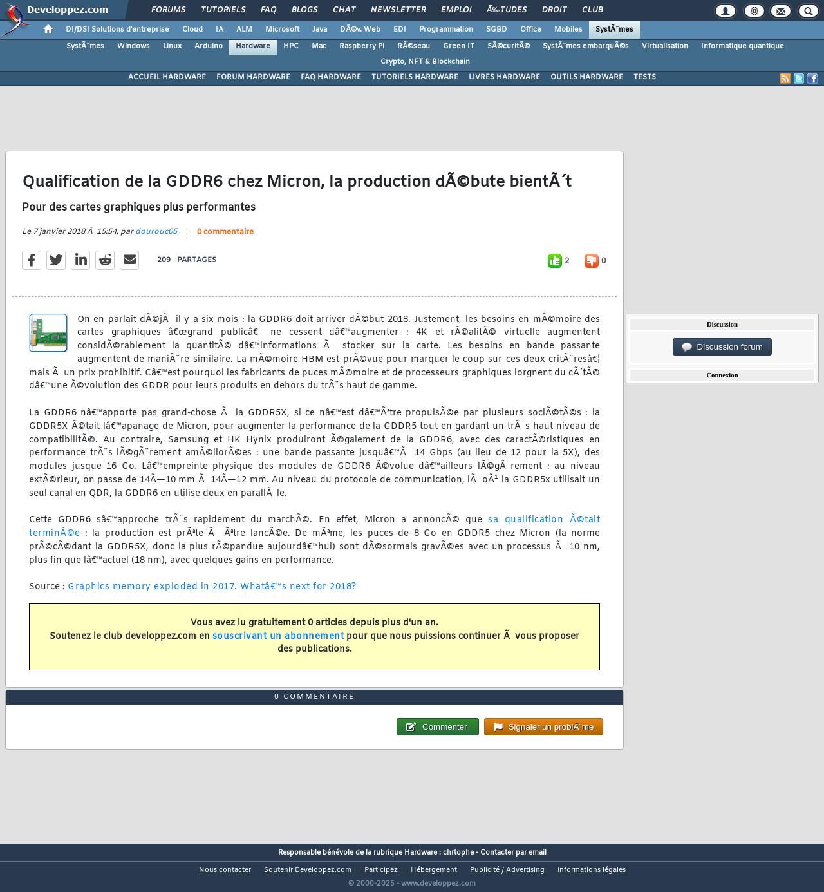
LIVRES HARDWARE (504, 77)
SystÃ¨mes (614, 29)
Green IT (458, 46)
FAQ (268, 10)
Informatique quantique (742, 46)
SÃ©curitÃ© (508, 46)
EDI (399, 29)
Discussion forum (722, 347)
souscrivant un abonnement (278, 644)
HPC (291, 46)
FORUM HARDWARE (253, 77)
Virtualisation (665, 46)
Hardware (253, 46)
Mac (319, 46)
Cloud (192, 29)
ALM (244, 29)
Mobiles (568, 29)
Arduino (208, 46)
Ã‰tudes (506, 10)
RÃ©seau (413, 46)
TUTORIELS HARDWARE (414, 77)
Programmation (446, 29)
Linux (172, 46)
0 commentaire (225, 240)
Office (530, 29)
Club (592, 10)
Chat (344, 10)
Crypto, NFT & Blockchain (425, 61)
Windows (133, 46)
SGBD (496, 29)
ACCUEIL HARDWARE (167, 77)
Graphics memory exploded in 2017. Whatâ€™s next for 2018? (212, 595)
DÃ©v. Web (360, 29)
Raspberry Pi (361, 46)
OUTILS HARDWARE (586, 77)
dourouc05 (156, 239)
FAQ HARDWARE (331, 77)
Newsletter (398, 10)
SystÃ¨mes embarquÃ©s (586, 46)
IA (219, 29)
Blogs (304, 10)
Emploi (456, 10)
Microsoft (282, 29)
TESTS (644, 77)
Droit (554, 10)
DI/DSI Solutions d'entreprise (117, 29)
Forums (168, 10)
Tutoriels (223, 10)
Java (319, 29)
